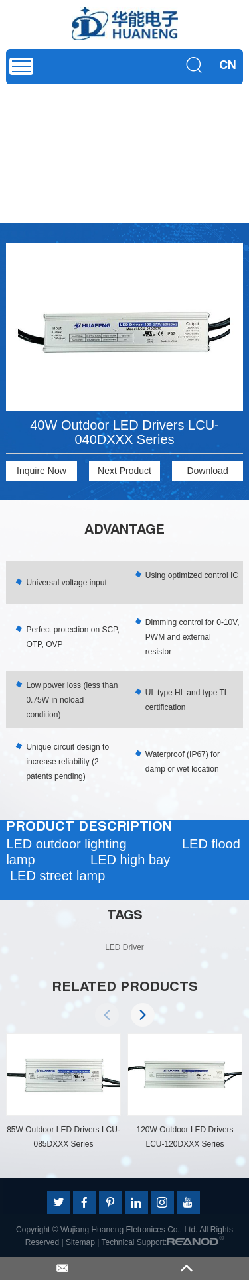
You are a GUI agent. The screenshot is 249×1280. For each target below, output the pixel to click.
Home (20, 138)
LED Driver (104, 138)
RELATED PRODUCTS (125, 988)
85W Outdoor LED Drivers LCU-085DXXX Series (64, 1137)
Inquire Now (41, 470)
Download (207, 470)
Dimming (195, 138)
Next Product (124, 470)
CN (227, 66)
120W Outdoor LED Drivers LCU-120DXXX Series (185, 1137)
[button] (143, 1015)
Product (57, 138)
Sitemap (80, 1242)
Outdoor (152, 138)
